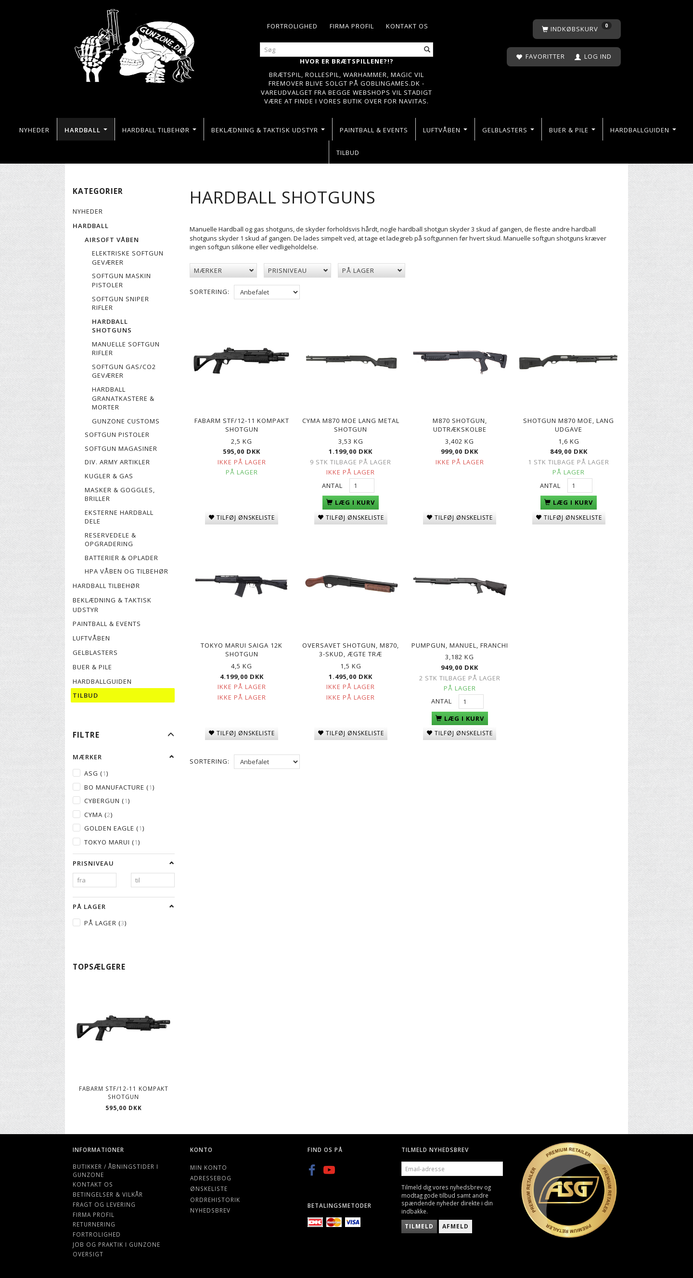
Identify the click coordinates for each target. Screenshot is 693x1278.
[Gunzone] (135, 43)
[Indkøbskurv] (577, 29)
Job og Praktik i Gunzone (116, 1244)
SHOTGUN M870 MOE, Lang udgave (568, 423)
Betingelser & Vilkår (108, 1194)
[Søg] (427, 49)
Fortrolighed (292, 26)
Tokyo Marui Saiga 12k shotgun (241, 644)
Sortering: (210, 291)
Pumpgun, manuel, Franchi (459, 639)
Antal (333, 483)
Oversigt (88, 1254)
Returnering (94, 1224)
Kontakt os (407, 26)
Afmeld (455, 1226)
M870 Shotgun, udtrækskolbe (460, 423)
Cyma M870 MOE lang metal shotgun (350, 423)
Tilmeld (419, 1226)
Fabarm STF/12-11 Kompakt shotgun (123, 1092)
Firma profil (352, 26)
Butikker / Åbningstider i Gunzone (115, 1170)
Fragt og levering (104, 1204)
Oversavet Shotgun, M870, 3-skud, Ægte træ (350, 644)
